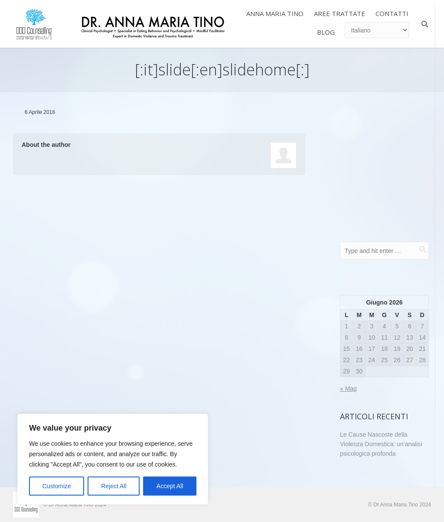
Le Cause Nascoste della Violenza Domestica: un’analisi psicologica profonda (381, 444)
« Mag (348, 388)
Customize (56, 486)
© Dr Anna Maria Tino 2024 (399, 505)
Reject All (113, 486)
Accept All (170, 486)
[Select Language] (377, 30)
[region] (112, 459)
